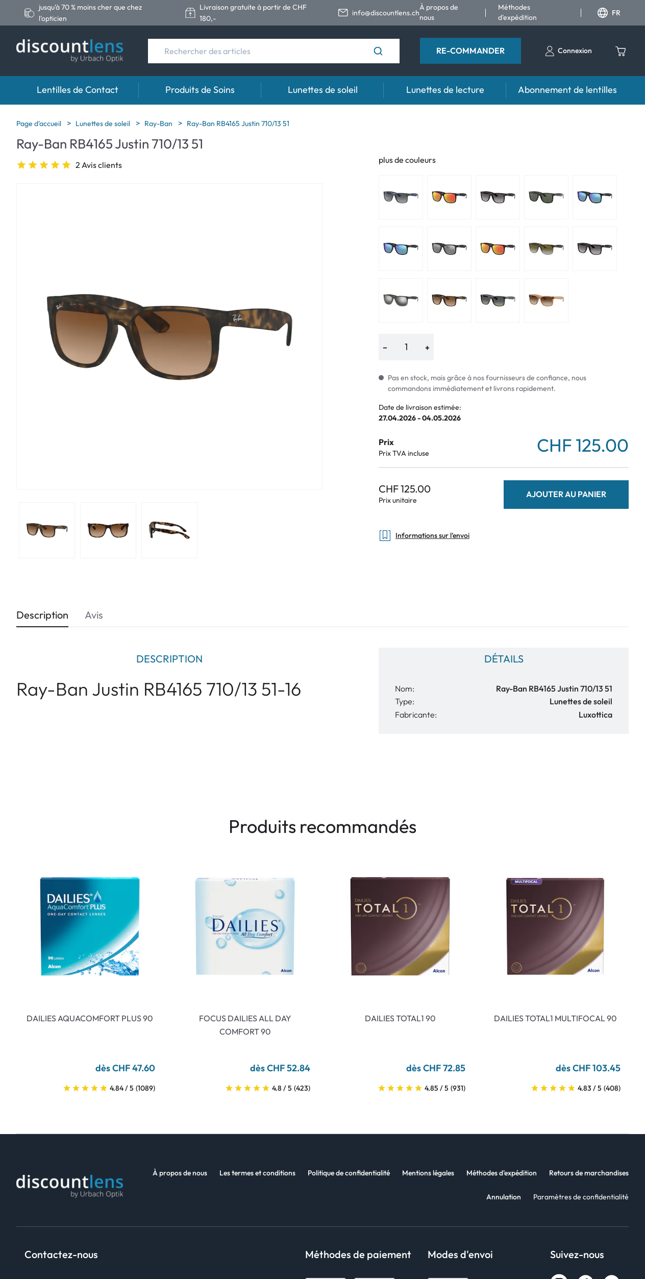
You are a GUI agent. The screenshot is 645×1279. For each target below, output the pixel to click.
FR (609, 13)
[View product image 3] (169, 530)
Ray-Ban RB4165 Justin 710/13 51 (238, 123)
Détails (504, 658)
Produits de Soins (200, 89)
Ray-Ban (159, 123)
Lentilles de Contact (77, 89)
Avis (94, 614)
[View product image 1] (47, 530)
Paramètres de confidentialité (581, 1196)
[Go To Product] (89, 926)
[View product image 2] (108, 530)
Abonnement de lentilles (567, 89)
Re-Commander (470, 50)
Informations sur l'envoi (424, 535)
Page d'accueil (39, 123)
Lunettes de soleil (323, 89)
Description (42, 614)
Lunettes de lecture (445, 89)
